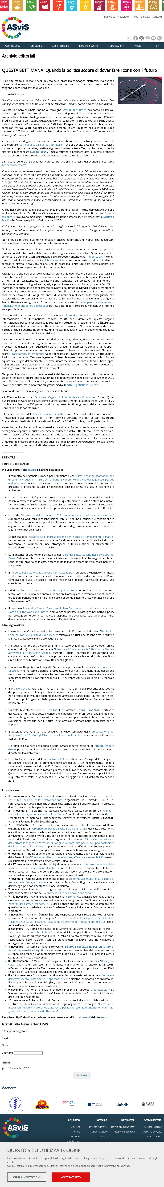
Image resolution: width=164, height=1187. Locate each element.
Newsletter (124, 16)
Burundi (70, 315)
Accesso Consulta (153, 1131)
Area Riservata (141, 16)
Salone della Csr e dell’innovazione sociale (68, 893)
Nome (6, 1045)
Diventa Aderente (98, 1126)
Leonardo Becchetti (13, 165)
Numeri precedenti (125, 1131)
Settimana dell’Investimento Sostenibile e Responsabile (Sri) (61, 977)
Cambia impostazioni (32, 1177)
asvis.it (104, 1017)
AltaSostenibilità (54, 260)
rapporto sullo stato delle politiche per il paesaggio (41, 572)
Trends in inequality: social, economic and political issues (61, 812)
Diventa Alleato (99, 1131)
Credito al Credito (44, 710)
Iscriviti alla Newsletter (123, 1126)
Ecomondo (74, 896)
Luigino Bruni (38, 152)
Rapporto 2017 (96, 256)
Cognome (8, 1053)
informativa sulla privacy (117, 1166)
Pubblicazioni (73, 1141)
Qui (9, 1166)
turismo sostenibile (69, 497)
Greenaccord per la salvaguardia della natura (59, 828)
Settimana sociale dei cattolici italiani (42, 144)
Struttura (75, 1136)
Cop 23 (25, 277)
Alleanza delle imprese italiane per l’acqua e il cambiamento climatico (71, 537)
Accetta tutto (90, 1177)
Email (6, 1038)
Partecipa (109, 16)
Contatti (157, 16)
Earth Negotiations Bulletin (81, 385)
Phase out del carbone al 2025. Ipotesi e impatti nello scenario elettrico (67, 515)
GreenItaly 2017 (100, 989)
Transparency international (27, 354)
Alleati (77, 1131)
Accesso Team (154, 1136)
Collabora (103, 1136)
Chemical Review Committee (48, 414)
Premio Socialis (20, 688)
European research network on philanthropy (49, 590)
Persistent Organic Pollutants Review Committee (64, 397)
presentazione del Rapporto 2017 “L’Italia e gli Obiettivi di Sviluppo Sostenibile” (61, 733)
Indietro (82, 1075)
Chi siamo (74, 1120)
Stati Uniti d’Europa (74, 110)
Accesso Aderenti (153, 1126)
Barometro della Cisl (55, 759)
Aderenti (75, 1126)
